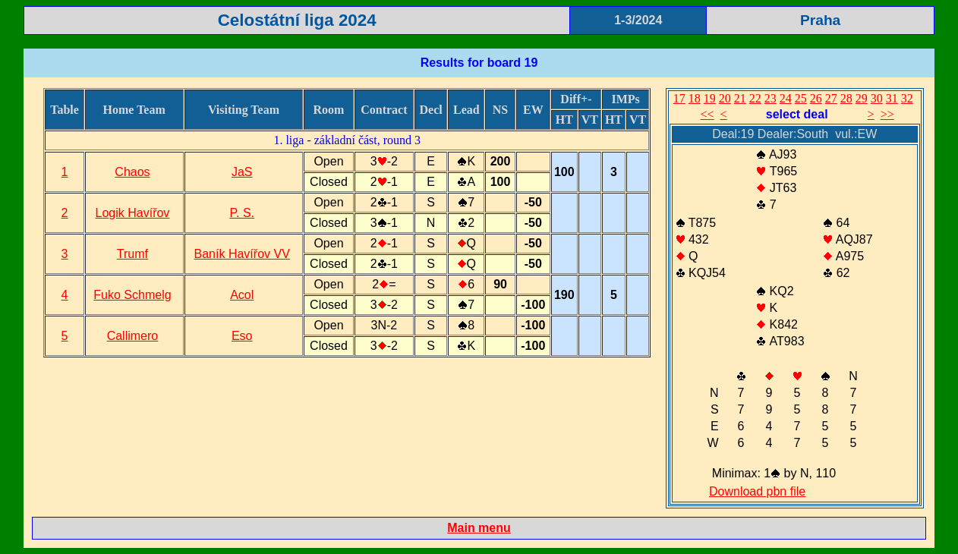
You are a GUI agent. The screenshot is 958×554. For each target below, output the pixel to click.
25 (801, 98)
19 (710, 98)
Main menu (479, 527)
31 (892, 98)
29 (862, 98)
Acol (242, 294)
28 (846, 98)
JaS (242, 171)
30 (877, 98)
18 (695, 98)
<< (707, 114)
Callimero (133, 335)
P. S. (241, 212)
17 (679, 98)
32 (907, 98)
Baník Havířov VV (242, 253)
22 (755, 98)
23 (770, 98)
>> (887, 114)
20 (725, 98)
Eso (242, 335)
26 (816, 98)
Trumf (132, 253)
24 (786, 98)
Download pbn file (757, 491)
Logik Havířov (133, 212)
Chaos (132, 171)
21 (740, 98)
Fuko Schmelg (132, 294)
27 (831, 98)
